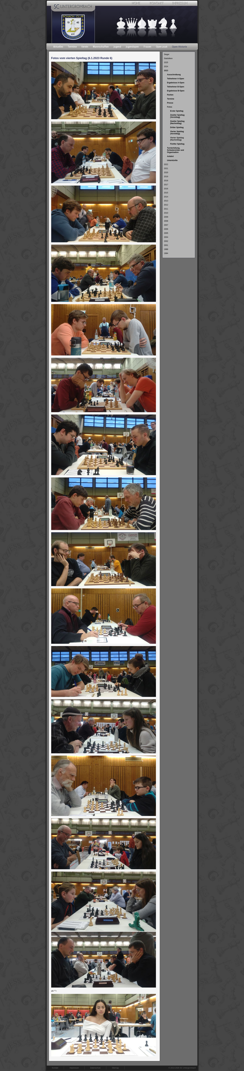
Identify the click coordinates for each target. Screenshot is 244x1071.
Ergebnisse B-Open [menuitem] (175, 91)
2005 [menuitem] (166, 233)
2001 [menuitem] (166, 245)
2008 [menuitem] (166, 221)
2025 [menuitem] (166, 62)
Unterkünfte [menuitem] (172, 160)
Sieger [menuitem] (166, 54)
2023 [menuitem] (166, 70)
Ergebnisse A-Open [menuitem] (175, 83)
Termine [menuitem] (72, 46)
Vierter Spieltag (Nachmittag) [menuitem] (177, 139)
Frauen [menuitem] (147, 46)
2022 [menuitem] (166, 164)
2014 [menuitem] (166, 197)
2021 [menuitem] (166, 168)
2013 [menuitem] (166, 201)
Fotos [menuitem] (169, 107)
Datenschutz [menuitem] (95, 1068)
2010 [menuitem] (166, 213)
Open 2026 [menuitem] (161, 46)
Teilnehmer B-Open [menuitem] (175, 87)
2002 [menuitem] (166, 241)
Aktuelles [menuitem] (58, 46)
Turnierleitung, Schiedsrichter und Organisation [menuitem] (175, 150)
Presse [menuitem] (170, 103)
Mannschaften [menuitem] (101, 46)
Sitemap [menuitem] (115, 1068)
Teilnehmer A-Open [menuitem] (175, 79)
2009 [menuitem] (166, 217)
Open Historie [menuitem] (179, 46)
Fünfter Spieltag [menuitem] (177, 144)
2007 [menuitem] (166, 225)
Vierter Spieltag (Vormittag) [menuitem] (177, 132)
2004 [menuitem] (166, 237)
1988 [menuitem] (166, 249)
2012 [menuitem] (166, 205)
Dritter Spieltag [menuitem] (177, 127)
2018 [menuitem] (166, 181)
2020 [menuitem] (166, 172)
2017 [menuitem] (166, 185)
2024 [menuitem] (166, 66)
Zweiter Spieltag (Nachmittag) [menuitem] (177, 122)
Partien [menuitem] (170, 95)
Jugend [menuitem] (117, 46)
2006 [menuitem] (166, 229)
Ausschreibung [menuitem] (174, 75)
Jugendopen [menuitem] (132, 46)
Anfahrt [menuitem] (170, 156)
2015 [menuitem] (166, 193)
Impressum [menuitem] (74, 1068)
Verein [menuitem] (84, 46)
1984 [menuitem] (166, 253)
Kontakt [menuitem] (55, 1068)
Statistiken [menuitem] (168, 58)
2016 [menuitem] (166, 189)
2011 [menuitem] (166, 209)
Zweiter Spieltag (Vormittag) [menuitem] (177, 116)
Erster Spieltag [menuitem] (176, 111)
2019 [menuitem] (166, 176)
